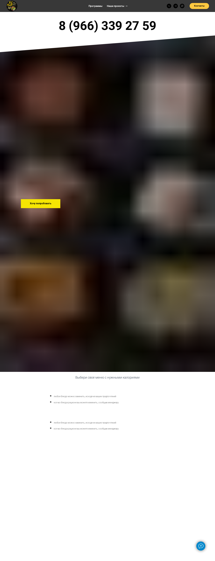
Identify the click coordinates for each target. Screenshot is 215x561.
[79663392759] (169, 6)
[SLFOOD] (175, 6)
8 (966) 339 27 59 (107, 26)
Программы (95, 6)
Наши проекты (116, 6)
